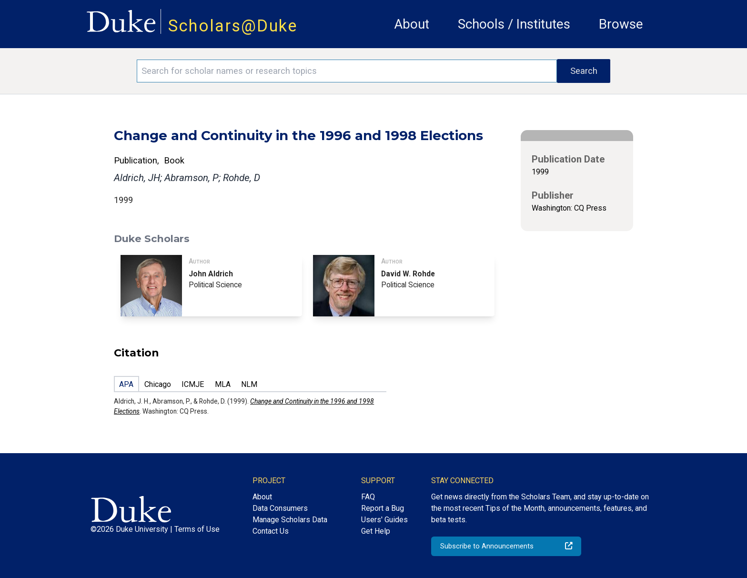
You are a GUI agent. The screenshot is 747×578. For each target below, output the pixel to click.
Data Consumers (280, 508)
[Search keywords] (347, 71)
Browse (621, 24)
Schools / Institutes (514, 24)
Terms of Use (197, 529)
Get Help (375, 531)
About (411, 24)
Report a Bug (382, 508)
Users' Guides (384, 519)
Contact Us (270, 531)
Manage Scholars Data (289, 519)
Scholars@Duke (233, 25)
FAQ (368, 496)
